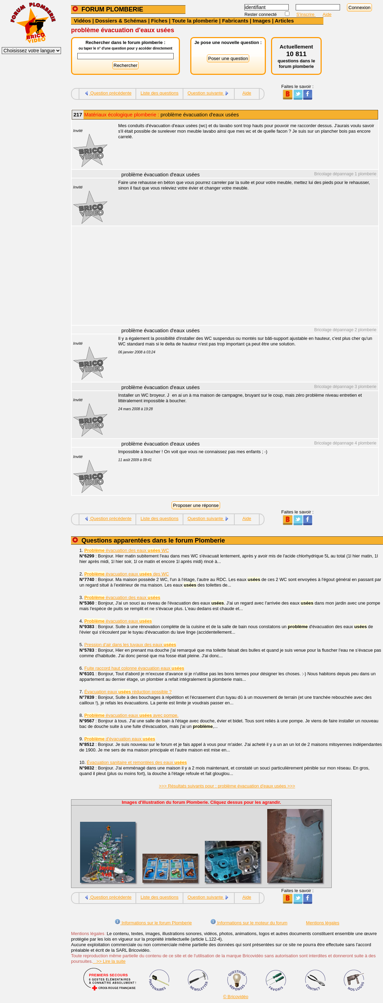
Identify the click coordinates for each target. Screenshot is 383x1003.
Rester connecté (261, 14)
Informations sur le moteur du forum (248, 922)
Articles (284, 21)
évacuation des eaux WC (126, 550)
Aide (327, 14)
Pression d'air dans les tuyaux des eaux (130, 644)
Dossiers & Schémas (121, 21)
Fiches (159, 21)
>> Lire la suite (109, 961)
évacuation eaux (118, 621)
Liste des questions (159, 93)
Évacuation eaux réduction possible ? (128, 691)
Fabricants (235, 21)
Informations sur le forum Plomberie (153, 922)
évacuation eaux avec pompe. (131, 715)
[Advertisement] (244, 276)
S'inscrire (306, 14)
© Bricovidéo (236, 996)
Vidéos (82, 21)
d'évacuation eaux (119, 738)
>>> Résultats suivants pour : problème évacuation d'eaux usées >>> (227, 786)
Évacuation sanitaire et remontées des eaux (137, 762)
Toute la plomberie (195, 21)
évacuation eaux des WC (126, 574)
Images (262, 21)
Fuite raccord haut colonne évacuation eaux (134, 668)
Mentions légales (322, 922)
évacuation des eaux (122, 597)
